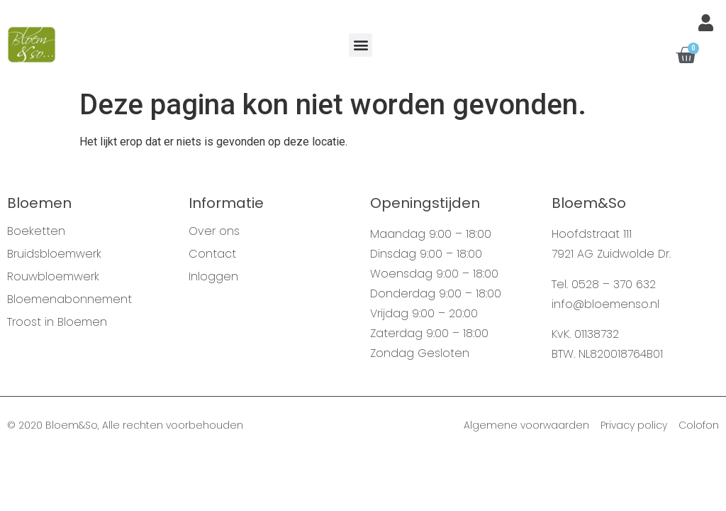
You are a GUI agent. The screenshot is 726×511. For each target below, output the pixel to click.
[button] (360, 45)
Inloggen (213, 277)
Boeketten (36, 231)
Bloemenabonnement (69, 299)
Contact (212, 254)
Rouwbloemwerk (53, 277)
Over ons (214, 231)
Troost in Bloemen (57, 322)
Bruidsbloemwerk (54, 254)
